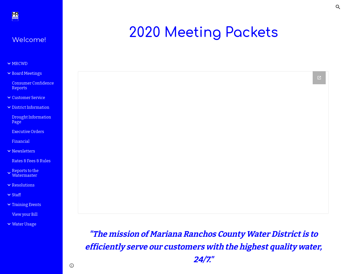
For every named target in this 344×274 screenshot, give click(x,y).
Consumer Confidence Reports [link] (33, 85)
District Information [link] (30, 107)
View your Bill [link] (25, 214)
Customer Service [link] (28, 97)
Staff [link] (16, 194)
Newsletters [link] (23, 151)
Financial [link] (21, 141)
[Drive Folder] (203, 142)
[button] (338, 7)
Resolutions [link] (23, 185)
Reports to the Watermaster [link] (25, 173)
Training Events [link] (26, 204)
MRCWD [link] (20, 63)
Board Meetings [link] (27, 73)
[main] (203, 32)
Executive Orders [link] (28, 131)
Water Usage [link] (24, 224)
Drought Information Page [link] (31, 119)
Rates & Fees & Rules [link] (31, 160)
